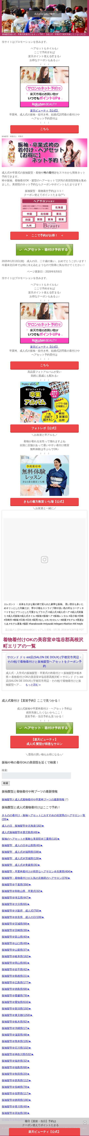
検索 (5, 783)
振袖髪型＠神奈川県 (16, 1054)
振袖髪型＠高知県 (14, 1113)
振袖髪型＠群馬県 (15, 1080)
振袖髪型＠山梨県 (14, 949)
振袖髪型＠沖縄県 (14, 1028)
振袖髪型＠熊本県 (15, 1041)
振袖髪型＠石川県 (15, 1047)
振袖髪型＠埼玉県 (15, 897)
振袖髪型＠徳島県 (14, 989)
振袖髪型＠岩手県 (14, 969)
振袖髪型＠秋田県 (14, 1073)
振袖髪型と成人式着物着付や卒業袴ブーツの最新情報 (33, 799)
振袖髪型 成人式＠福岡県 (20, 851)
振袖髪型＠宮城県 (14, 923)
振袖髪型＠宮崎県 (14, 930)
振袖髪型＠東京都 (16, 1015)
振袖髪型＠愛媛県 (14, 995)
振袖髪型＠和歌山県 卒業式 (21, 891)
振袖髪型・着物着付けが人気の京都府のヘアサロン (35, 878)
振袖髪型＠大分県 (14, 904)
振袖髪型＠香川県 (14, 1106)
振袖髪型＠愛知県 (15, 1002)
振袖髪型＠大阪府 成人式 (20, 910)
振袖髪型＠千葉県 (15, 884)
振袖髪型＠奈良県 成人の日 (22, 917)
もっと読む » (33, 684)
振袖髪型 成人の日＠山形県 (21, 845)
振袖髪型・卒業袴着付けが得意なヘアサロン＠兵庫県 (36, 871)
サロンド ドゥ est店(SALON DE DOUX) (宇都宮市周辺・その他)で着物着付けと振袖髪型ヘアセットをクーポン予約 (44, 662)
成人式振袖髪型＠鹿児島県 (20, 832)
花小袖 (8, 629)
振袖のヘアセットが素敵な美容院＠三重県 (29, 838)
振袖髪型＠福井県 (14, 1060)
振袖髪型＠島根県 (14, 976)
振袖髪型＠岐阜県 (15, 956)
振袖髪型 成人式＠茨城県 (20, 858)
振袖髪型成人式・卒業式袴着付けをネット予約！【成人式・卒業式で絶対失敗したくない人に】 (44, 34)
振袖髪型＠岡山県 (14, 962)
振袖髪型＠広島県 (15, 982)
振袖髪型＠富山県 (14, 936)
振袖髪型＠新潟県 (15, 1008)
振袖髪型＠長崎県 (14, 1087)
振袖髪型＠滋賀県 (14, 1034)
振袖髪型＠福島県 (14, 1067)
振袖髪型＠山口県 (14, 943)
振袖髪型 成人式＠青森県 (20, 865)
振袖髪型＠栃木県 (14, 1021)
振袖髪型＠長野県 (15, 1093)
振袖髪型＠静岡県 (15, 1100)
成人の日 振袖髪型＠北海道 (22, 825)
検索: (5, 770)
